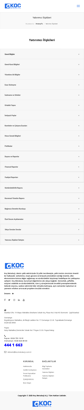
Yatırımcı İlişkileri (48, 372)
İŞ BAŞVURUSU (28, 379)
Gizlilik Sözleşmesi (29, 370)
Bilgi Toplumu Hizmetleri (47, 367)
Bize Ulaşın (27, 383)
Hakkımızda (27, 366)
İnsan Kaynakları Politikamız (29, 374)
